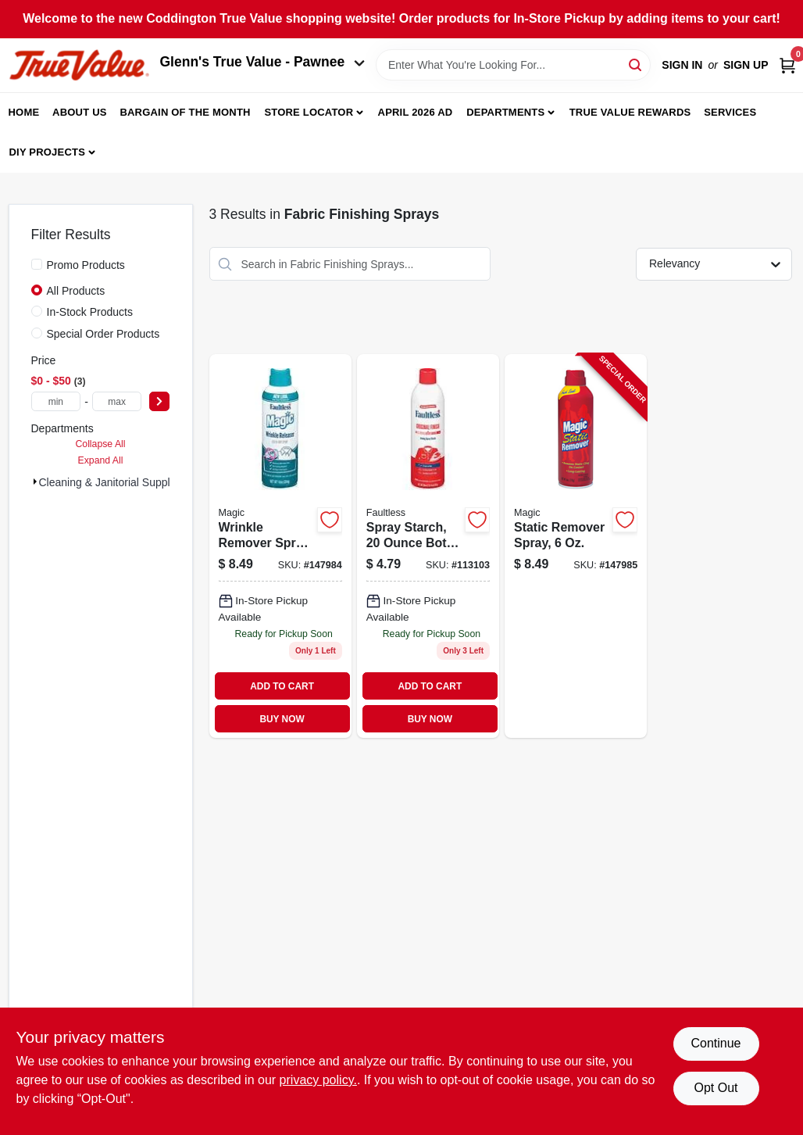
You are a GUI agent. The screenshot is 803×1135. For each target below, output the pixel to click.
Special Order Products (103, 334)
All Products (76, 291)
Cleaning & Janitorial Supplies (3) (120, 482)
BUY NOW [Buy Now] (281, 719)
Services (730, 112)
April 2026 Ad (415, 112)
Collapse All (100, 444)
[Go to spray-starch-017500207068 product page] (428, 546)
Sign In (682, 65)
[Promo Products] (36, 264)
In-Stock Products (90, 312)
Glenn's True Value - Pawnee (262, 62)
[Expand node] (35, 481)
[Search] (636, 64)
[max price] (117, 401)
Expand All (100, 460)
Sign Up (746, 65)
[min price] (56, 401)
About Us (79, 112)
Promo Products (86, 265)
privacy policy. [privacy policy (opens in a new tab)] (318, 1080)
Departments (505, 112)
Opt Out (715, 1087)
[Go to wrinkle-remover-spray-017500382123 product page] (280, 546)
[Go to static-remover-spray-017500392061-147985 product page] (576, 546)
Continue (716, 1043)
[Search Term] (513, 65)
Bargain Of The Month (185, 112)
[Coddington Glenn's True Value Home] (79, 65)
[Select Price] (159, 401)
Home (24, 112)
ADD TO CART (282, 686)
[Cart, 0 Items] (787, 65)
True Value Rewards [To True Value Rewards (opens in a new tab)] (630, 112)
